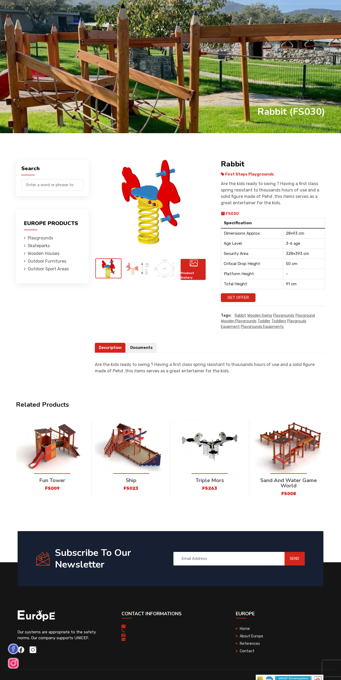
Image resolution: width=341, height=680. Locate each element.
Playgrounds (54, 12)
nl (311, 12)
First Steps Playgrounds (282, 125)
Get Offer (238, 297)
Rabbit (240, 315)
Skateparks (86, 12)
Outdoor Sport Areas (48, 268)
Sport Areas (200, 12)
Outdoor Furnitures (161, 12)
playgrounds (283, 315)
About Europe (252, 636)
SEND (289, 558)
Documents (143, 347)
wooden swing (259, 315)
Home (208, 125)
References (231, 12)
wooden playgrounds (239, 321)
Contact (257, 12)
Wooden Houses (119, 12)
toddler (264, 321)
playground (305, 315)
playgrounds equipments (262, 327)
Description (111, 347)
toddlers (278, 321)
